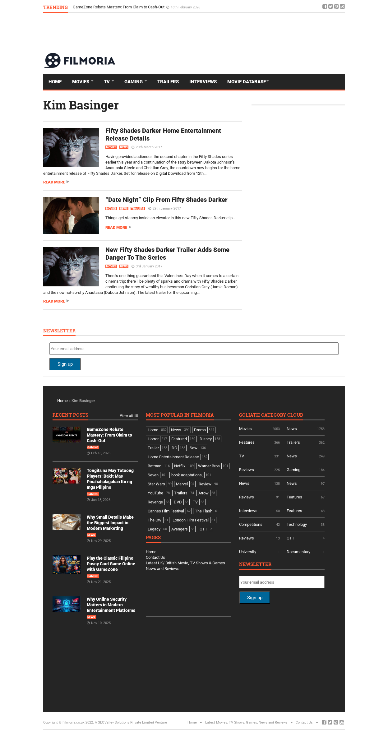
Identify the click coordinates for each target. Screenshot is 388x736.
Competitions (250, 524)
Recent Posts (70, 415)
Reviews (246, 470)
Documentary (298, 552)
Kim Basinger (81, 105)
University (247, 552)
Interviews (203, 82)
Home (55, 82)
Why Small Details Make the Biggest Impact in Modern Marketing (110, 523)
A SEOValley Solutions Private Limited (124, 722)
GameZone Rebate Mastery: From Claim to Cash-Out (119, 7)
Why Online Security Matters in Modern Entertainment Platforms (111, 605)
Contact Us (155, 557)
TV (107, 82)
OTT (290, 538)
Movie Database (246, 82)
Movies (81, 82)
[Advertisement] (231, 32)
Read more (54, 182)
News (124, 147)
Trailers (168, 82)
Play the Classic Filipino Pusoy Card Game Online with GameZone (111, 564)
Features (247, 442)
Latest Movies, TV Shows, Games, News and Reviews (246, 722)
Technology (297, 524)
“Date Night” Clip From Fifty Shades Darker (166, 199)
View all (126, 416)
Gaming (134, 82)
